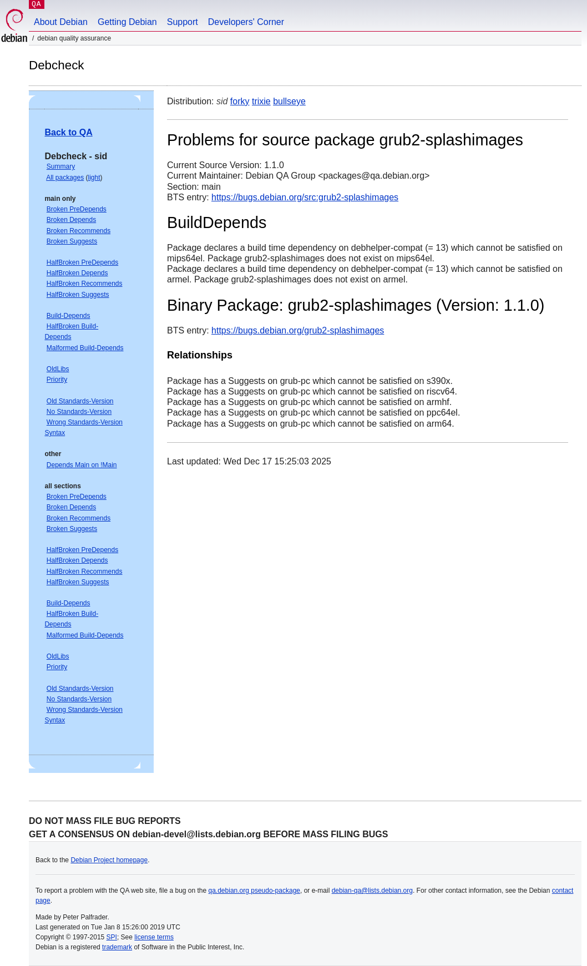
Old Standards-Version (80, 401)
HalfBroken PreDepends (82, 262)
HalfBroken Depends (77, 273)
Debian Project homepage (109, 860)
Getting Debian (127, 22)
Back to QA (68, 132)
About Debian (61, 22)
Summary (61, 166)
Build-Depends (68, 316)
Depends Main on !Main (82, 465)
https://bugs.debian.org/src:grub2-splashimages (304, 197)
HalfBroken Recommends (85, 283)
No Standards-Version (79, 412)
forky (240, 101)
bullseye (289, 101)
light (94, 177)
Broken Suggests (72, 241)
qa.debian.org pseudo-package (254, 890)
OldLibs (58, 369)
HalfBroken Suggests (78, 295)
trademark (117, 947)
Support (182, 22)
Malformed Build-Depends (85, 348)
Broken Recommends (78, 231)
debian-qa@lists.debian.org (372, 890)
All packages (65, 177)
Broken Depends (71, 220)
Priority (57, 379)
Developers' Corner (246, 22)
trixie (261, 101)
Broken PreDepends (77, 209)
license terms (154, 937)
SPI (112, 937)
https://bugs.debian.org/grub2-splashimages (297, 330)
